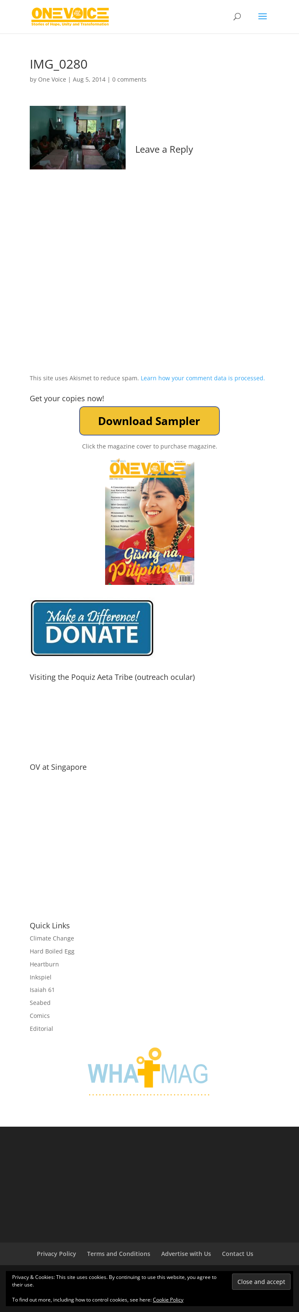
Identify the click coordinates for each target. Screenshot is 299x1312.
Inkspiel (41, 977)
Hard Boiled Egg (52, 951)
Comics (40, 1016)
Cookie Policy (168, 1299)
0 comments (129, 79)
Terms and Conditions (118, 1254)
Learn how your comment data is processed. (203, 378)
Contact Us (237, 1254)
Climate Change (52, 938)
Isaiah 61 (42, 990)
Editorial (41, 1029)
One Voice (52, 79)
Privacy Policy (56, 1254)
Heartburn (44, 964)
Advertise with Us (186, 1254)
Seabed (40, 1003)
